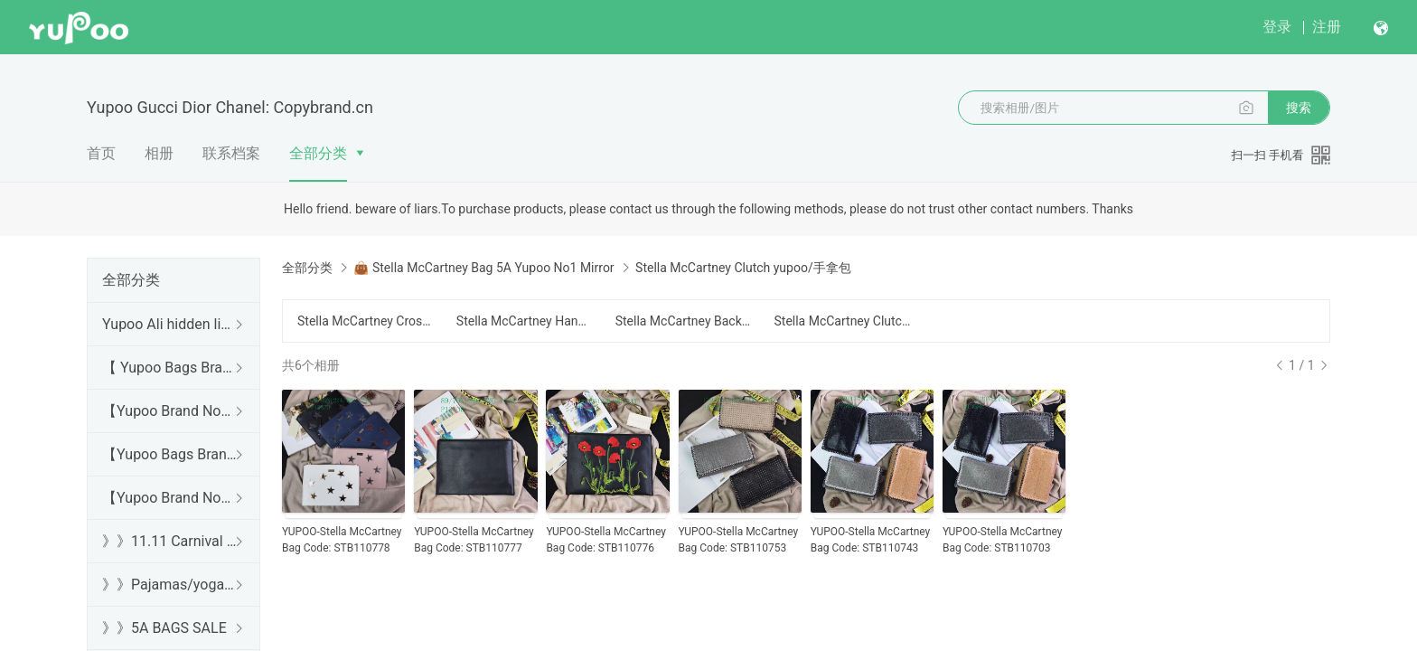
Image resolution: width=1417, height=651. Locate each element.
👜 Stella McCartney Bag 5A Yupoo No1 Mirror (483, 267)
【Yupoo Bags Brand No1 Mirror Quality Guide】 (170, 454)
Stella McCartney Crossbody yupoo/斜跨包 (366, 321)
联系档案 (231, 153)
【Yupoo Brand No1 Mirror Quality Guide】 (170, 497)
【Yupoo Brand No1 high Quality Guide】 (170, 411)
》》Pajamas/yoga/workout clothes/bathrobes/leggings (170, 584)
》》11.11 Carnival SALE (170, 541)
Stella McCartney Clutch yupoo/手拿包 (842, 321)
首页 (101, 153)
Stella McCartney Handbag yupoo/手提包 (525, 321)
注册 (1326, 26)
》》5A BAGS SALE (164, 628)
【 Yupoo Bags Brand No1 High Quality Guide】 (170, 367)
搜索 (1298, 107)
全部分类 (318, 153)
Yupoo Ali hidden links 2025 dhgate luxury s (170, 324)
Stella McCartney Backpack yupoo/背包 (684, 321)
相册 (159, 153)
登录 (1276, 26)
